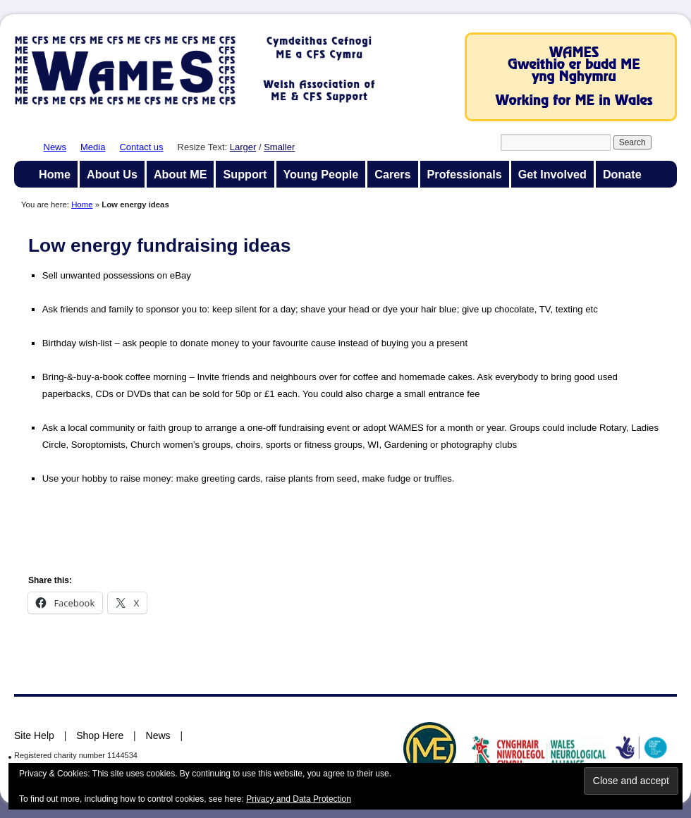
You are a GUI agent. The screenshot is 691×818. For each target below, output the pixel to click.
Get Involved (552, 174)
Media (92, 147)
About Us (112, 174)
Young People (321, 174)
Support (245, 174)
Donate (622, 174)
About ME (180, 174)
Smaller (279, 147)
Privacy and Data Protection (298, 799)
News (55, 147)
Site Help (34, 735)
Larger (243, 147)
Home (55, 174)
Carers (392, 174)
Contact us (141, 147)
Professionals (464, 174)
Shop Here (99, 735)
